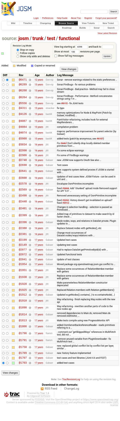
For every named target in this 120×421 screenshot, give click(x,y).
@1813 (23, 333)
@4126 (23, 116)
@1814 (23, 327)
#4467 (63, 146)
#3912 (65, 209)
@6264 (23, 98)
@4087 (23, 123)
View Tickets (88, 23)
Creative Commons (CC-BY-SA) (51, 416)
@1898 (23, 320)
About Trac (76, 18)
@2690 (23, 170)
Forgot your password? (106, 18)
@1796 (23, 346)
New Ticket (108, 23)
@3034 (23, 148)
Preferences (47, 18)
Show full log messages (69, 55)
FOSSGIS (39, 413)
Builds (83, 27)
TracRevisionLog (71, 393)
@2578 (23, 190)
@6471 (23, 80)
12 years (38, 80)
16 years (38, 148)
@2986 (23, 159)
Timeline (27, 23)
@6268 (23, 91)
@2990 (23, 154)
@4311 (23, 110)
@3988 (23, 142)
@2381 (23, 241)
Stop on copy (25, 49)
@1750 (23, 360)
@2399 (23, 222)
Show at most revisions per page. (77, 51)
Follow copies (26, 53)
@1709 (23, 366)
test (51, 38)
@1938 (23, 288)
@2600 (23, 183)
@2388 (23, 235)
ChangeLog (71, 403)
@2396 (23, 229)
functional (69, 38)
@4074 (23, 136)
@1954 (23, 275)
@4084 (23, 129)
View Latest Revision (107, 33)
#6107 (100, 142)
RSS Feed (51, 403)
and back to (101, 46)
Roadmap (67, 27)
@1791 (23, 353)
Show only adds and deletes (33, 56)
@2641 (23, 177)
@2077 (23, 258)
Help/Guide (62, 18)
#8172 (64, 104)
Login (36, 18)
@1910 (23, 313)
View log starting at (71, 46)
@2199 (23, 248)
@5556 (23, 105)
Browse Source (66, 23)
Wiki (13, 23)
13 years (38, 85)
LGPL (116, 416)
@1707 (23, 371)
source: (10, 38)
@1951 (23, 281)
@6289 (23, 85)
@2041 (23, 269)
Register (88, 18)
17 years (38, 247)
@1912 (23, 306)
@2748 (23, 165)
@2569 (23, 196)
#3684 (65, 194)
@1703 (23, 377)
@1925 (23, 301)
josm (23, 38)
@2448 (23, 208)
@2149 (23, 253)
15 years (38, 110)
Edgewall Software (40, 410)
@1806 (23, 339)
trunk (37, 38)
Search (111, 27)
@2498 (23, 202)
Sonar (97, 27)
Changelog (45, 23)
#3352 (65, 207)
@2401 (23, 215)
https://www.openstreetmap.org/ (101, 413)
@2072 (23, 264)
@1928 (23, 295)
